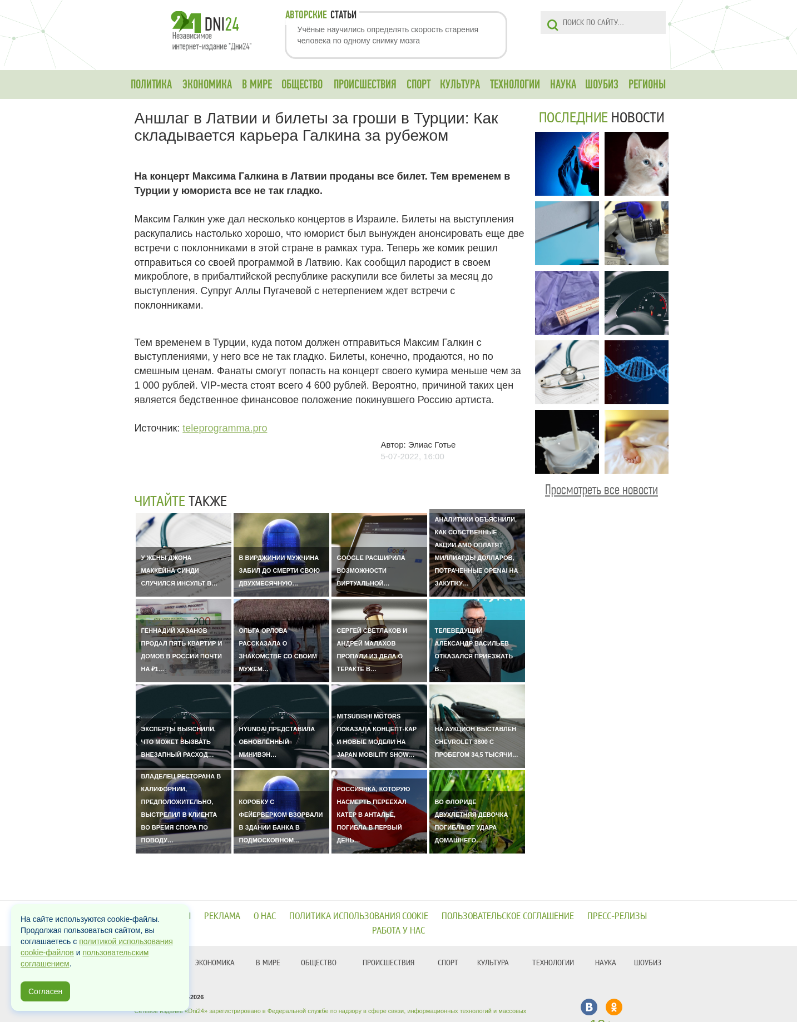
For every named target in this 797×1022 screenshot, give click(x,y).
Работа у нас (398, 930)
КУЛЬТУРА (460, 84)
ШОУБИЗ (601, 84)
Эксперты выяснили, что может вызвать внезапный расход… (178, 742)
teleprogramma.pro (224, 428)
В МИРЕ (257, 84)
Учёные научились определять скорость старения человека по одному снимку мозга (388, 35)
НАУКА (563, 84)
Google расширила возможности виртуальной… (371, 570)
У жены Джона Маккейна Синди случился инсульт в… (179, 570)
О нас (265, 916)
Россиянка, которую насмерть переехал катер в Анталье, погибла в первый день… (373, 815)
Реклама (222, 916)
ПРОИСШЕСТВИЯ (365, 84)
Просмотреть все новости (601, 490)
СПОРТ (418, 84)
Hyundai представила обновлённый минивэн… (277, 742)
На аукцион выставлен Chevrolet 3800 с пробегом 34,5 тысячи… (476, 742)
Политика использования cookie (358, 916)
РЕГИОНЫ (647, 84)
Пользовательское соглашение (508, 916)
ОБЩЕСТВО (302, 84)
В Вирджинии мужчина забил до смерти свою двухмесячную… (279, 570)
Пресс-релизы (617, 916)
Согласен (45, 991)
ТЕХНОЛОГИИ (515, 84)
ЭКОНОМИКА (207, 84)
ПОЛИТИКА (151, 84)
